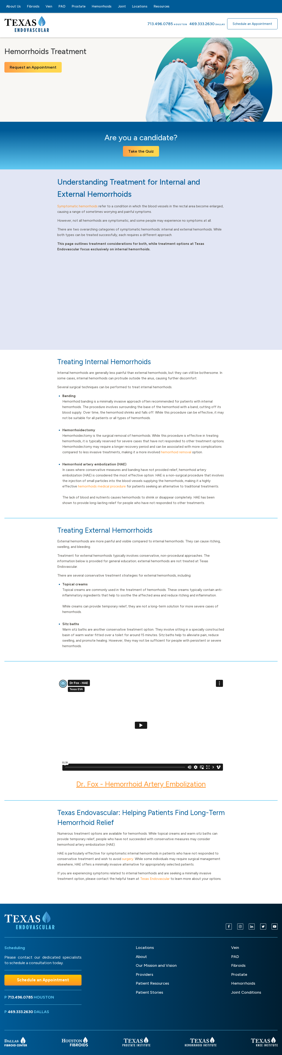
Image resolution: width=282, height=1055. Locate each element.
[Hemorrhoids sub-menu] (114, 6)
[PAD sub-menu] (68, 6)
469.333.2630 (202, 23)
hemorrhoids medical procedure (102, 486)
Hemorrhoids (101, 6)
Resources (162, 6)
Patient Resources (152, 983)
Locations (139, 6)
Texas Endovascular (155, 879)
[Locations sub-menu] (150, 6)
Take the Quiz (141, 151)
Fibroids (33, 6)
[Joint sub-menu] (128, 6)
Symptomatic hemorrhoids (77, 206)
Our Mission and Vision (156, 965)
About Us (13, 6)
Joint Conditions (246, 992)
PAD (61, 6)
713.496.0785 (160, 23)
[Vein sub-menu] (55, 6)
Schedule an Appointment (252, 24)
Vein (49, 6)
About (141, 956)
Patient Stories (149, 992)
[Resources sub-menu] (172, 6)
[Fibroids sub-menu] (42, 6)
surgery (127, 859)
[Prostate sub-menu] (88, 6)
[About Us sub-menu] (23, 6)
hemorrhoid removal (176, 452)
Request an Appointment (33, 67)
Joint (122, 6)
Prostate (78, 6)
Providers (144, 974)
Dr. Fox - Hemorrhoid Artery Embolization (141, 784)
